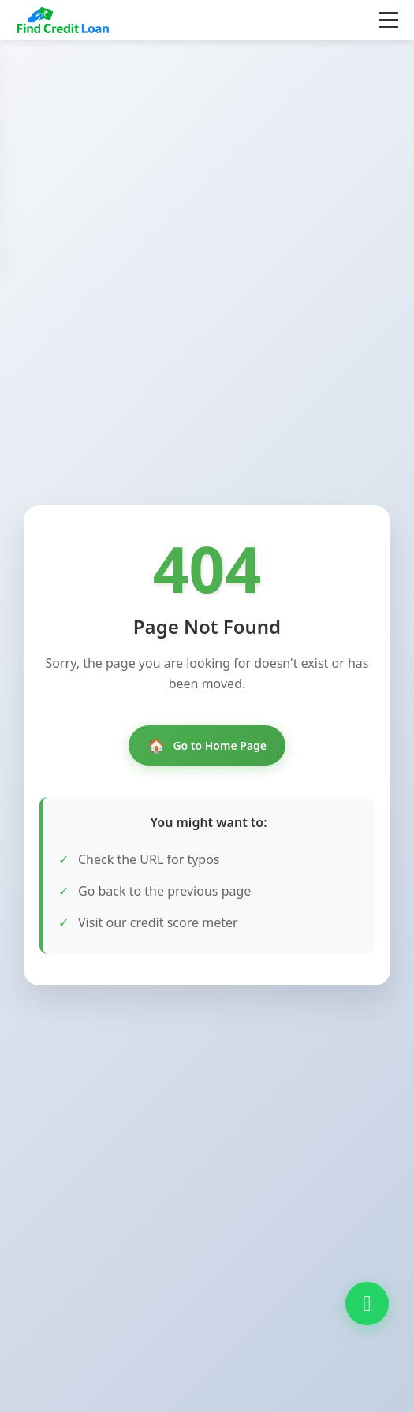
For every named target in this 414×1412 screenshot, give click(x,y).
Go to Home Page (207, 745)
